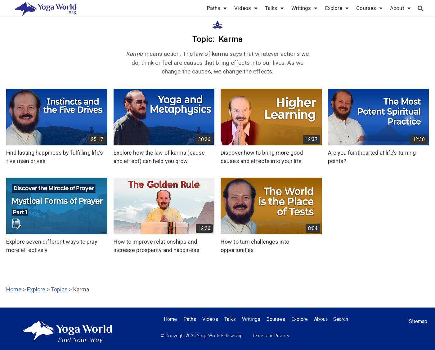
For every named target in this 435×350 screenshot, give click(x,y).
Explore (337, 8)
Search (340, 319)
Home (13, 289)
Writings (304, 8)
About (400, 8)
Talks (274, 8)
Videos (246, 8)
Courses (369, 8)
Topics (59, 289)
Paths (217, 8)
